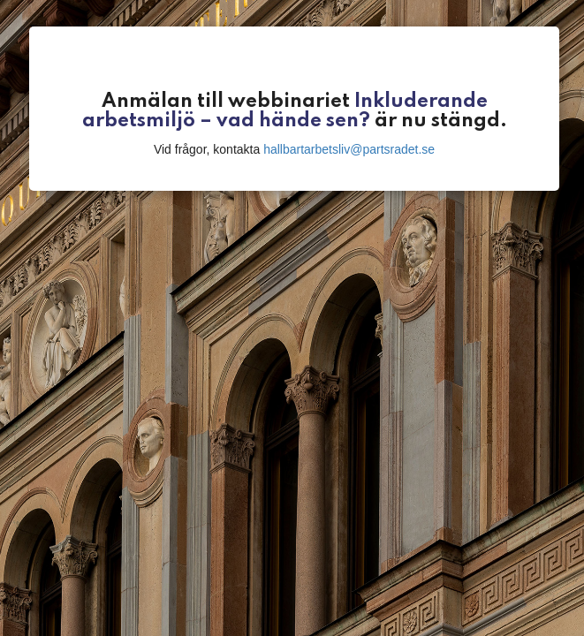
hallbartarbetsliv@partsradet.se (349, 149)
